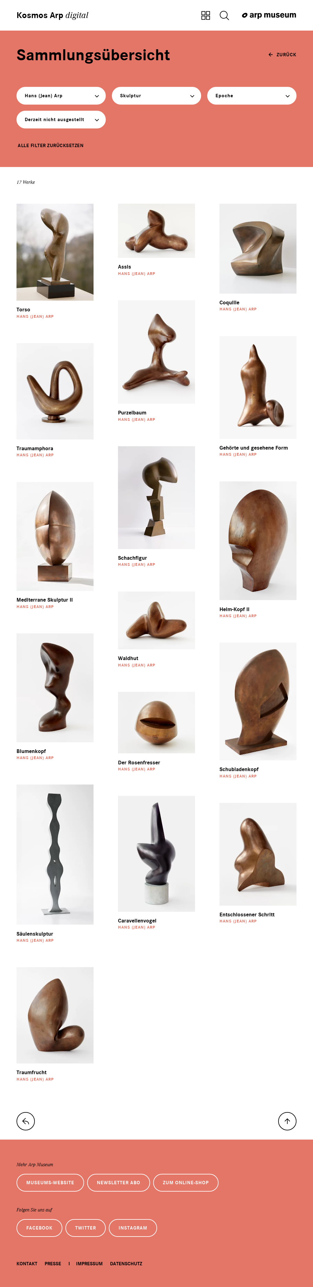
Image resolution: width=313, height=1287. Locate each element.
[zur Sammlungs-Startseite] (26, 1121)
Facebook (39, 1228)
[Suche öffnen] (224, 16)
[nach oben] (287, 1121)
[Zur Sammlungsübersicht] (206, 16)
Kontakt (27, 1264)
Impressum (89, 1264)
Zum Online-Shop (186, 1182)
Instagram (133, 1228)
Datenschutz (126, 1264)
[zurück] (282, 54)
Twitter (85, 1228)
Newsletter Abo (118, 1182)
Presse (53, 1264)
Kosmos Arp (52, 15)
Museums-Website (50, 1182)
